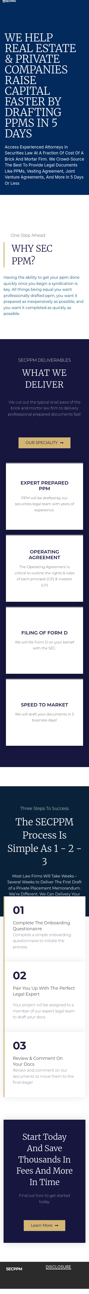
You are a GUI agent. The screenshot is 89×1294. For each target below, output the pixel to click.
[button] (44, 442)
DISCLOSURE (58, 1267)
